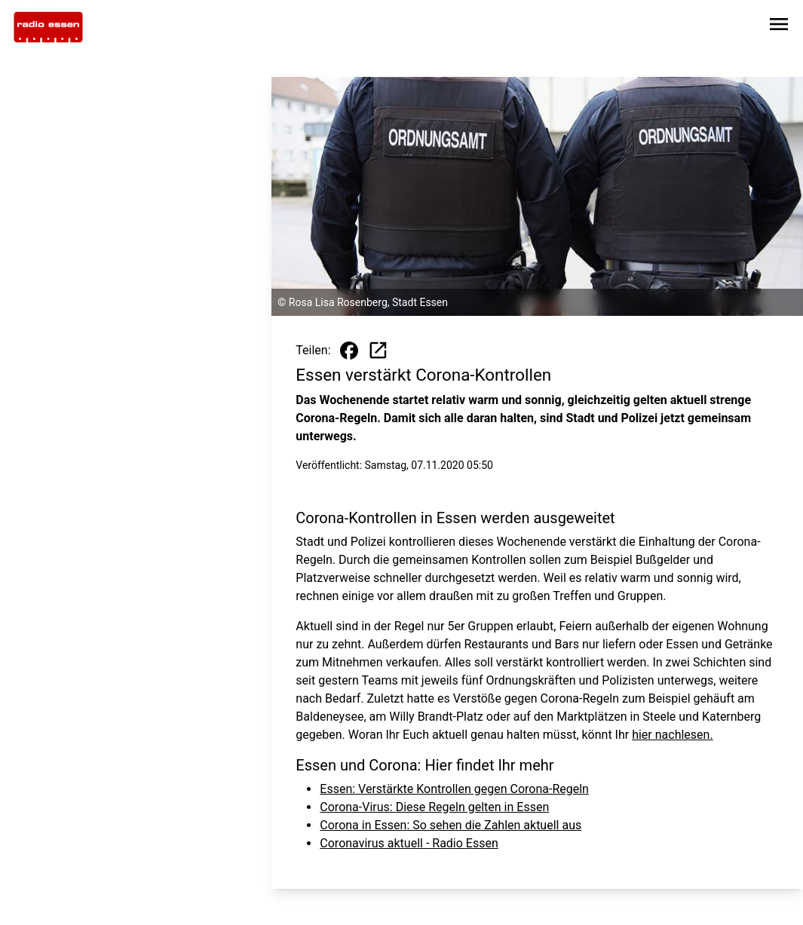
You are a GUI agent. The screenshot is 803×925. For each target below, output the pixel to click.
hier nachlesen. (672, 734)
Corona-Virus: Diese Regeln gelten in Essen (434, 807)
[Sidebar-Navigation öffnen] (779, 26)
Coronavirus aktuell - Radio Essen (409, 843)
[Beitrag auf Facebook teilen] (349, 351)
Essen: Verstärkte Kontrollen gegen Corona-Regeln (454, 789)
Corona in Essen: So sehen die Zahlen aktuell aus (450, 825)
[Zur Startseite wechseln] (48, 27)
